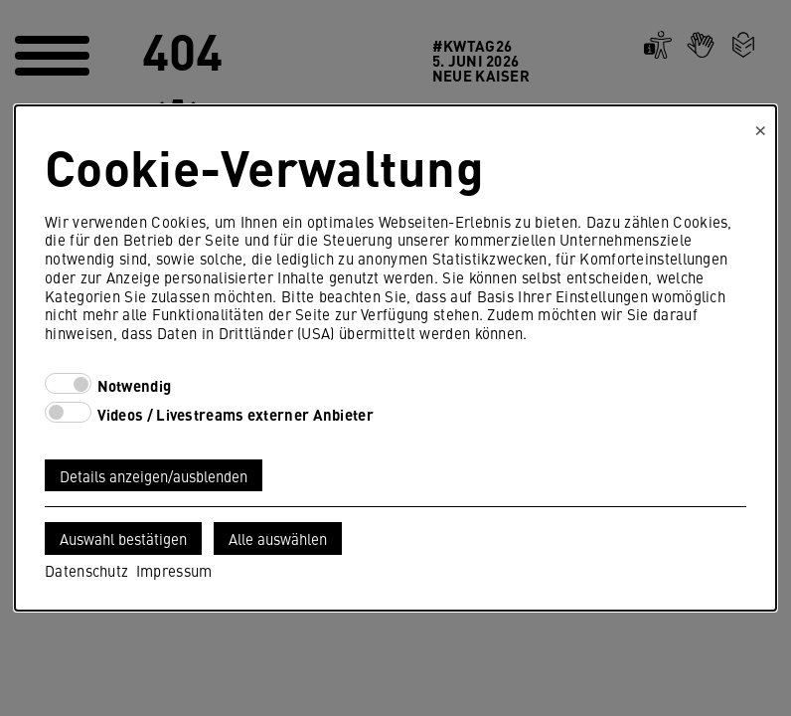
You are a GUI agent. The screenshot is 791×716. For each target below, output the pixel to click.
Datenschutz (86, 570)
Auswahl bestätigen (123, 538)
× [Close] (760, 127)
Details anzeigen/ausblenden (153, 475)
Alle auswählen (278, 538)
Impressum (174, 570)
